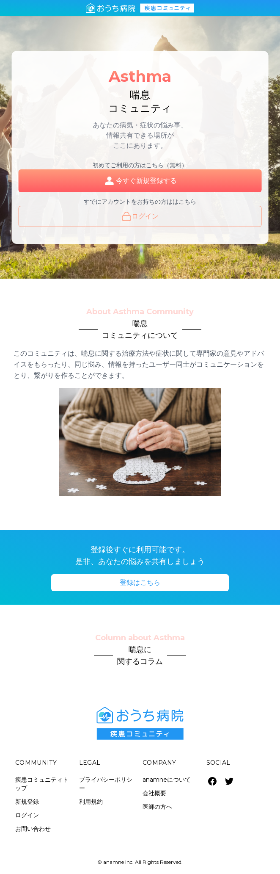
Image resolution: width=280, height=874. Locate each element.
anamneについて (167, 779)
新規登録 (27, 801)
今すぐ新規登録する (140, 180)
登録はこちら (140, 582)
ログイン (140, 216)
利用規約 (91, 801)
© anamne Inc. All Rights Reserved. (140, 862)
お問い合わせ (33, 829)
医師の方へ (157, 806)
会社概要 (154, 793)
